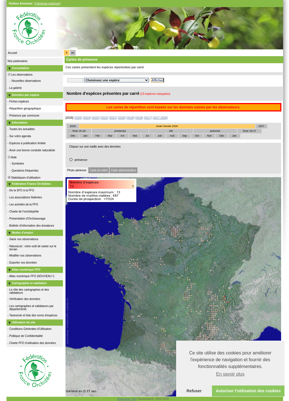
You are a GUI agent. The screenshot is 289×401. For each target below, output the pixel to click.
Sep (184, 135)
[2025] (78, 117)
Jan (85, 135)
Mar (110, 135)
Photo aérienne (76, 170)
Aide (12, 157)
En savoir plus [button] (230, 374)
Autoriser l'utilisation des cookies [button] (248, 391)
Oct (197, 135)
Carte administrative (123, 170)
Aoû (172, 135)
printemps (120, 131)
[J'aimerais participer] (47, 3)
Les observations (19, 74)
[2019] (130, 117)
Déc (73, 135)
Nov (209, 135)
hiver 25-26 (79, 131)
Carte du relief (99, 170)
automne (215, 131)
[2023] (96, 117)
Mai (135, 135)
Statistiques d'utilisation (23, 177)
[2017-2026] (160, 117)
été (171, 131)
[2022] (104, 117)
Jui (147, 135)
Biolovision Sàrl (127, 398)
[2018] (139, 117)
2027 (261, 126)
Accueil (12, 52)
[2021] (113, 117)
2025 (73, 126)
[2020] (122, 117)
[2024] (87, 117)
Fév (97, 135)
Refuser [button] (194, 391)
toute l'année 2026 (167, 126)
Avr (122, 135)
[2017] (148, 117)
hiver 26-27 (249, 131)
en (72, 52)
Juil (160, 135)
